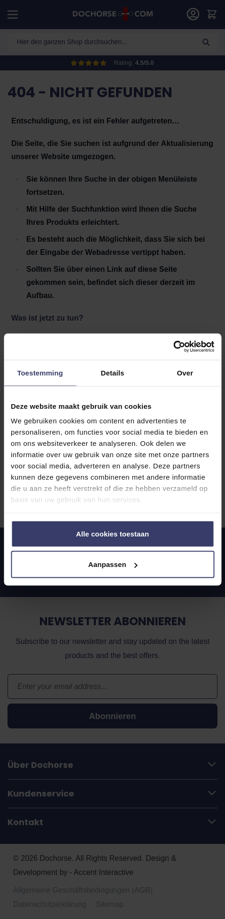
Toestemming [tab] (40, 372)
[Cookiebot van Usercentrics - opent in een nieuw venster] (173, 347)
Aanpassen (113, 564)
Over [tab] (185, 372)
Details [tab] (112, 372)
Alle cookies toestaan (112, 533)
